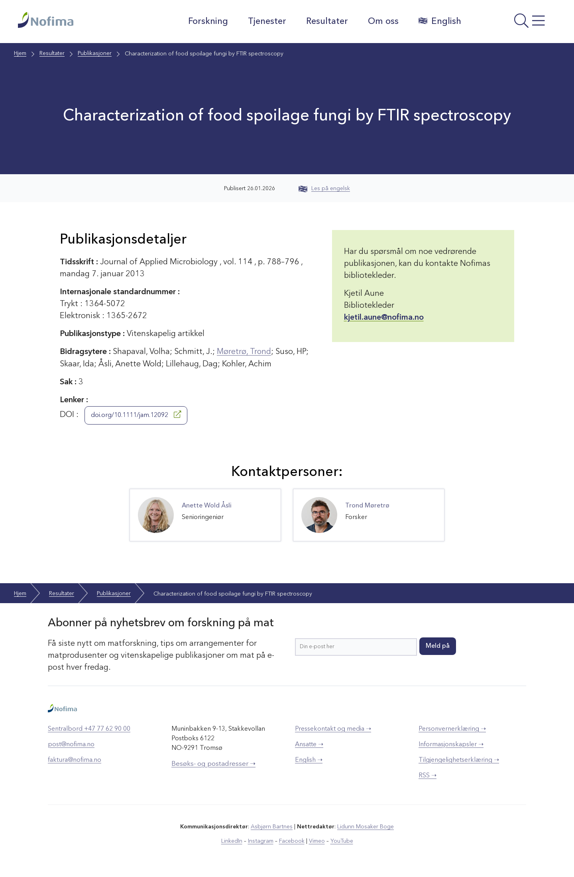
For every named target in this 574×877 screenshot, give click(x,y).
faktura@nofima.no (74, 760)
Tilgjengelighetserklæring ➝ (459, 760)
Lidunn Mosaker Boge (365, 826)
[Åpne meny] (512, 23)
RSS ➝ (427, 775)
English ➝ (308, 760)
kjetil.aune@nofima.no (384, 318)
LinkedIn (232, 841)
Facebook (291, 841)
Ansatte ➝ (309, 744)
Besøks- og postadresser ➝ (213, 763)
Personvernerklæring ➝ (452, 729)
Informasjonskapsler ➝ (451, 744)
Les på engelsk (324, 188)
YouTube (341, 841)
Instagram (260, 841)
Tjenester (267, 21)
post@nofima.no (71, 744)
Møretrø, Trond (244, 352)
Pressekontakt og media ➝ (333, 729)
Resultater (327, 21)
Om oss (383, 21)
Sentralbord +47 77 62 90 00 (89, 729)
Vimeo (316, 841)
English (439, 21)
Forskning (208, 21)
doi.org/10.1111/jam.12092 (136, 414)
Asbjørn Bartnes (272, 826)
